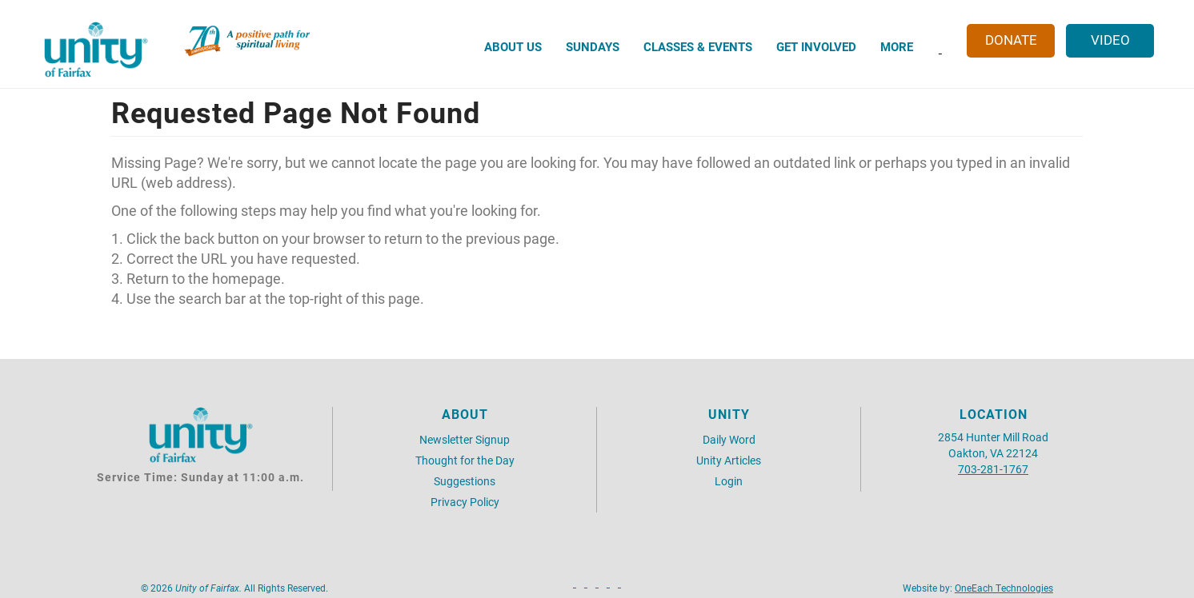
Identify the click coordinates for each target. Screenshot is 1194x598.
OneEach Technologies (1004, 587)
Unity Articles (728, 460)
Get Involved (816, 46)
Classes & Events (697, 46)
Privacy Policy (465, 501)
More (896, 46)
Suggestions (464, 480)
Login (729, 480)
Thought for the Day (465, 460)
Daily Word (729, 439)
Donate (1011, 39)
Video (1110, 39)
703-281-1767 (993, 468)
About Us (513, 46)
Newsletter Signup (464, 439)
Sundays (592, 46)
